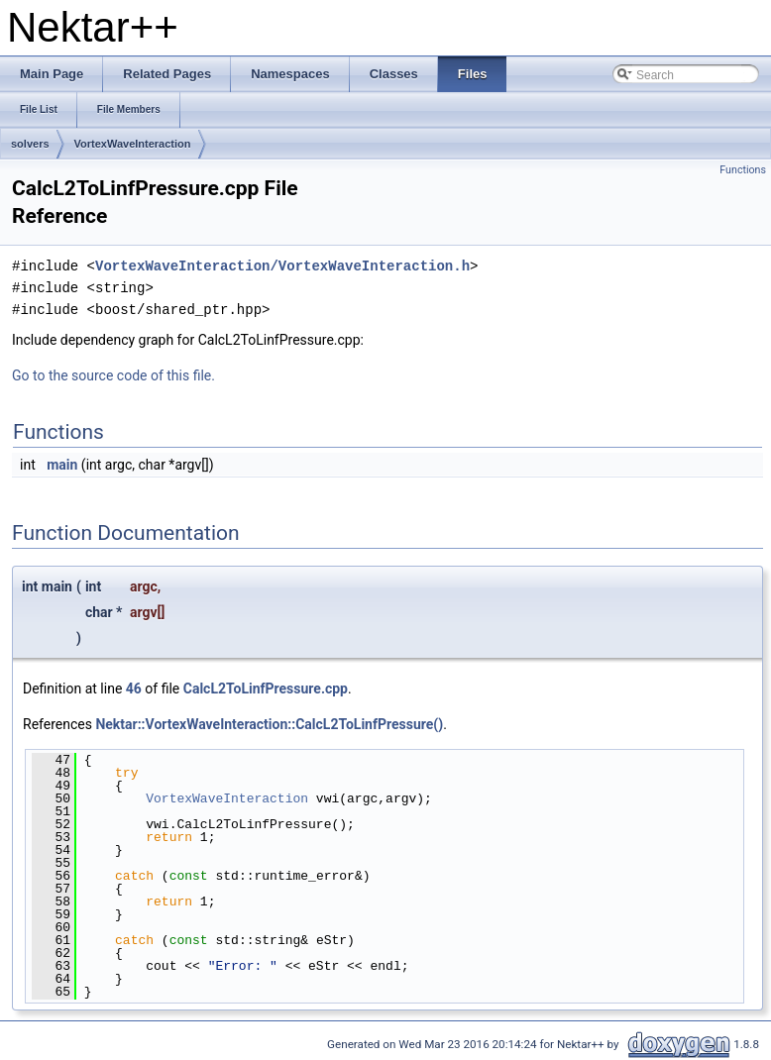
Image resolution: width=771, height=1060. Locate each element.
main (62, 465)
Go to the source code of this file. (113, 375)
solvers (30, 144)
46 (134, 688)
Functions (742, 169)
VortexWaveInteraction (132, 144)
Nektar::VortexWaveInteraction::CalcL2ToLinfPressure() (269, 724)
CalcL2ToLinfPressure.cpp (265, 688)
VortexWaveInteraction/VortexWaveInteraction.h (282, 266)
